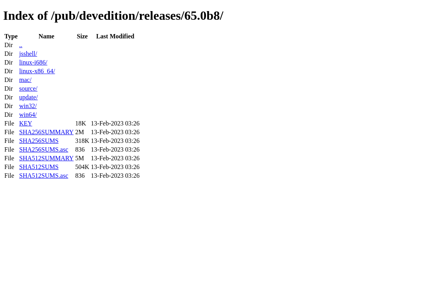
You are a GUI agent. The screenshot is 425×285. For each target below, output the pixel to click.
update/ (28, 97)
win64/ (27, 114)
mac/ (25, 79)
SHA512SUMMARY (46, 158)
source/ (28, 88)
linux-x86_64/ (37, 71)
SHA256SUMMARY (46, 132)
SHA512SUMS (39, 166)
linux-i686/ (33, 62)
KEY (25, 123)
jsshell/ (28, 53)
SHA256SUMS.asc (43, 149)
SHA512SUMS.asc (43, 175)
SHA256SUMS (39, 140)
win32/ (27, 106)
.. (20, 45)
